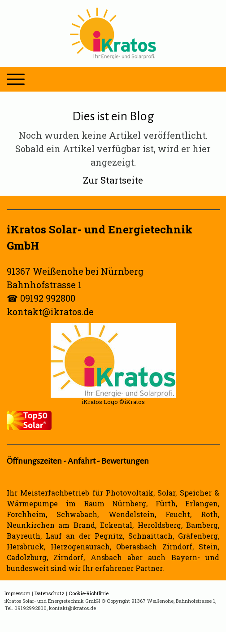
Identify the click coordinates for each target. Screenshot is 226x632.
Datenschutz (50, 593)
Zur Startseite (113, 180)
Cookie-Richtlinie (89, 593)
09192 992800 (47, 298)
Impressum (17, 593)
